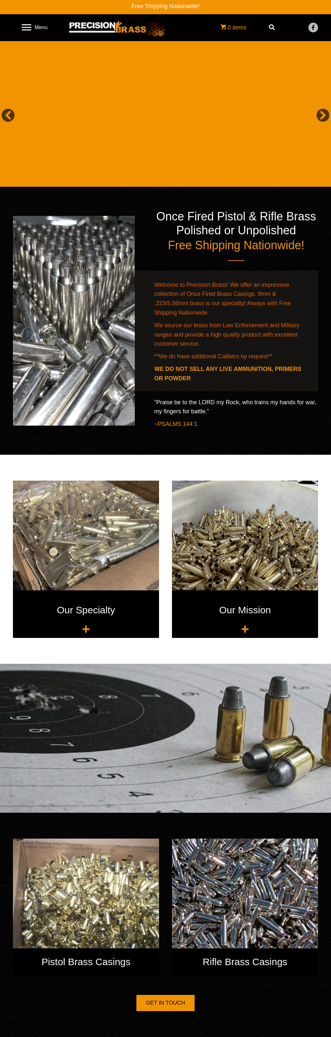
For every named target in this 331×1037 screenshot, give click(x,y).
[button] (313, 27)
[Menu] (34, 27)
